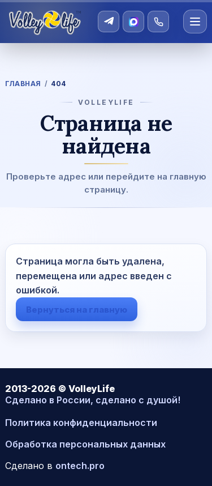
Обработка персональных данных (85, 444)
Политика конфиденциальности (81, 422)
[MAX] (133, 21)
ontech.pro (80, 465)
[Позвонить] (158, 21)
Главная (23, 83)
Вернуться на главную (76, 309)
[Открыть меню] (195, 21)
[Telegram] (108, 21)
